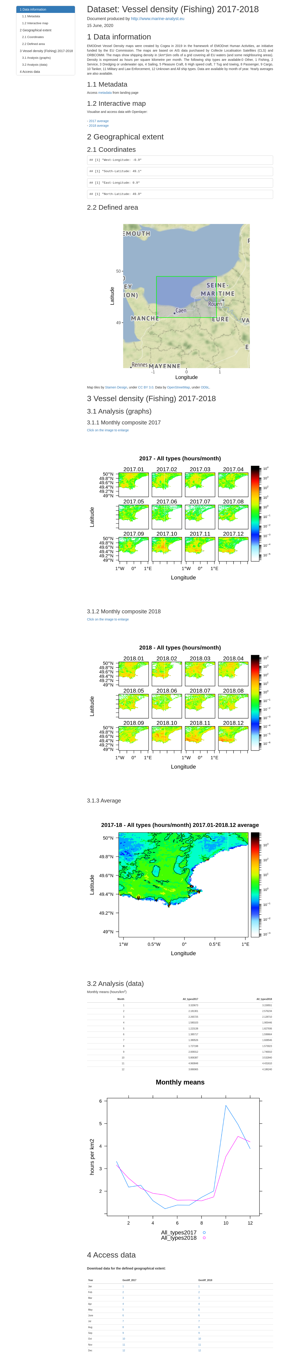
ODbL (205, 387)
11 (123, 1344)
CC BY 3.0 (145, 387)
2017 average (99, 121)
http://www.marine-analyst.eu (157, 18)
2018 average (99, 125)
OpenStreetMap (178, 387)
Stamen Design (116, 387)
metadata (105, 92)
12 (123, 1350)
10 (123, 1338)
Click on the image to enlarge (108, 430)
